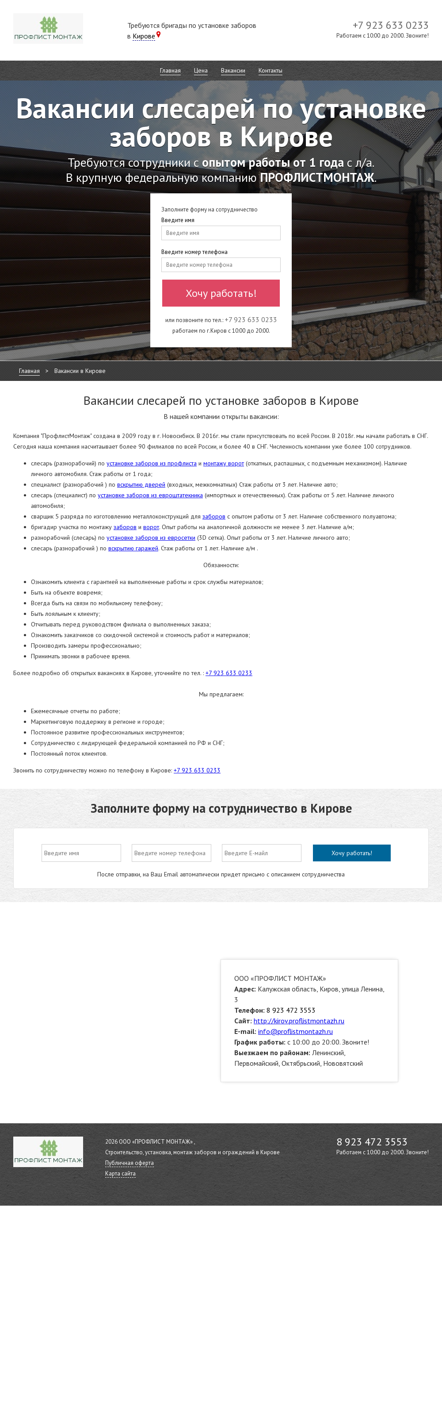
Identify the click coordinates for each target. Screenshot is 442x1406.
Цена (201, 70)
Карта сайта (120, 1173)
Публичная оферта (129, 1163)
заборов (213, 516)
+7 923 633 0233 (229, 673)
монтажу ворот (223, 463)
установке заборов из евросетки (151, 538)
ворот (151, 527)
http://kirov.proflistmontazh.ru (299, 1020)
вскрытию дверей (141, 484)
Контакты (270, 70)
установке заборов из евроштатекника (150, 495)
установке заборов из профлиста (152, 463)
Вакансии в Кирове (80, 371)
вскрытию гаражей (133, 548)
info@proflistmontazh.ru (295, 1031)
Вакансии (233, 70)
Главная (170, 70)
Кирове (144, 35)
